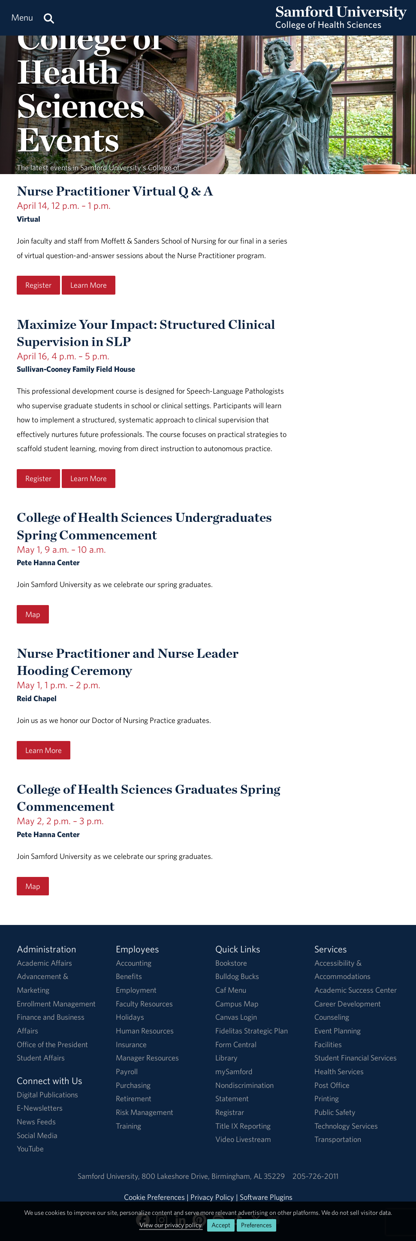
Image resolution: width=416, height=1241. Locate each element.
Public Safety (335, 1112)
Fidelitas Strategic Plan (251, 1031)
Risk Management (144, 1112)
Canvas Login (236, 1017)
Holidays (130, 1017)
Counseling (331, 1017)
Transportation (337, 1139)
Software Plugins (266, 1197)
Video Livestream (243, 1139)
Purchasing (133, 1085)
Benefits (129, 976)
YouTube (30, 1149)
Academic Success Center (355, 990)
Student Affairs (41, 1058)
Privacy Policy (212, 1197)
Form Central (235, 1044)
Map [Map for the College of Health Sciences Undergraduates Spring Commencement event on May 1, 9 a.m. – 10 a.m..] (32, 614)
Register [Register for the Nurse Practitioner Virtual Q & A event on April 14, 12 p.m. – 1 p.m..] (38, 285)
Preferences (256, 1225)
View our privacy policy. (170, 1225)
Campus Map (237, 1004)
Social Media (37, 1135)
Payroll (127, 1071)
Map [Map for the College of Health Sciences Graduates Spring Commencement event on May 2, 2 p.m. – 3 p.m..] (32, 886)
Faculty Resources (144, 1004)
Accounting (133, 963)
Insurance (131, 1044)
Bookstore (231, 963)
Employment (136, 990)
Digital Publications (47, 1094)
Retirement (133, 1098)
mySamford (234, 1071)
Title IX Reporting (243, 1126)
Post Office (332, 1085)
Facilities (328, 1044)
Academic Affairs (44, 963)
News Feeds (36, 1122)
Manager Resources (147, 1058)
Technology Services (346, 1126)
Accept (220, 1225)
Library (226, 1058)
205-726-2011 (315, 1176)
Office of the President (52, 1044)
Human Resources (145, 1031)
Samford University (110, 1176)
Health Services (339, 1071)
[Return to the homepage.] (341, 26)
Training (128, 1126)
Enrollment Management (56, 1004)
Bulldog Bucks (237, 976)
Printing (326, 1098)
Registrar (229, 1112)
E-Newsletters (40, 1108)
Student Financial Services (355, 1058)
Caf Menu (230, 990)
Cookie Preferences (154, 1197)
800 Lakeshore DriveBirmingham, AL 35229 (213, 1176)
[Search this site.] (48, 18)
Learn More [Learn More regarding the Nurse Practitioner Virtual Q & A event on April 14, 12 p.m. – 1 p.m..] (88, 285)
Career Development (347, 1004)
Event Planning (337, 1031)
